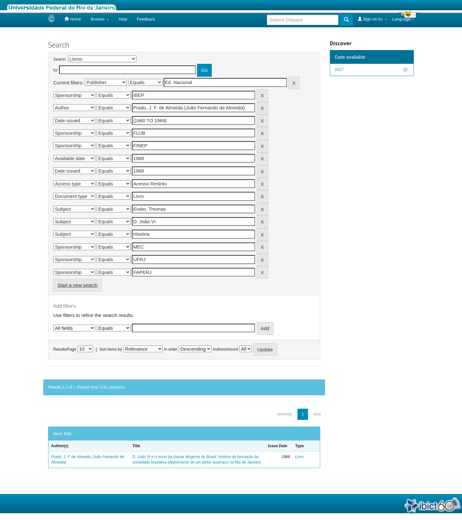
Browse (100, 19)
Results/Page (64, 349)
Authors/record (225, 349)
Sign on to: (372, 18)
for (55, 70)
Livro (299, 457)
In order (170, 349)
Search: (59, 59)
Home (72, 18)
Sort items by (110, 349)
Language (403, 19)
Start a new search (77, 285)
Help (123, 19)
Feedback (146, 19)
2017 (339, 69)
